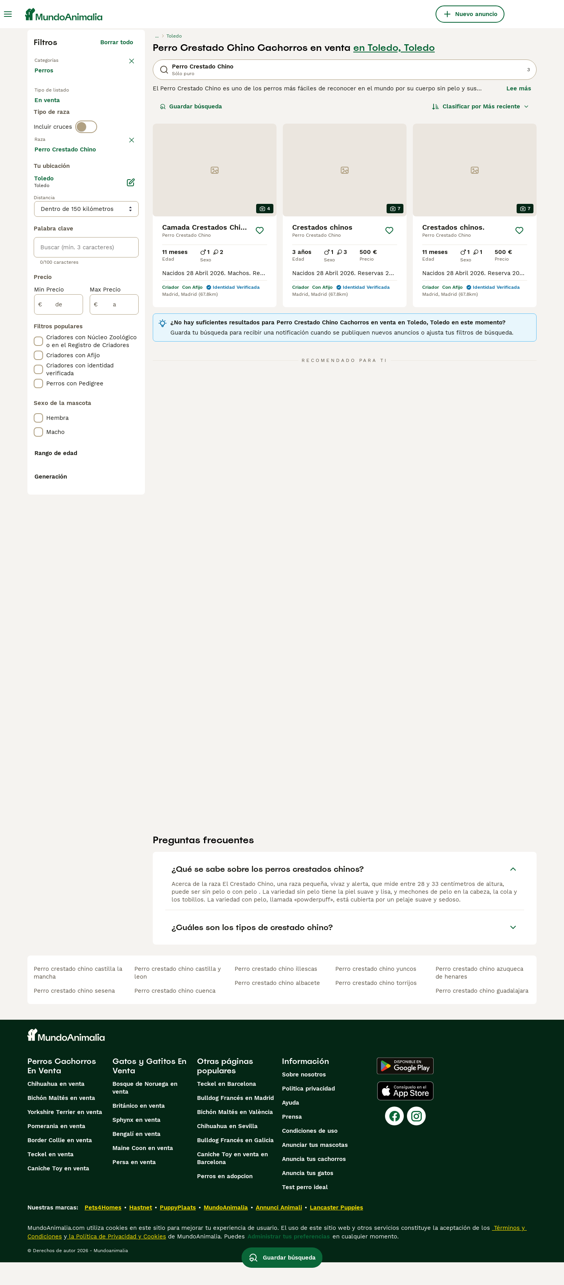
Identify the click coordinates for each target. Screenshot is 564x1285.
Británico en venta (138, 1128)
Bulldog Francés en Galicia (235, 1162)
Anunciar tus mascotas (315, 1167)
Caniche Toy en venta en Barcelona (232, 1180)
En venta (53, 114)
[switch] (86, 163)
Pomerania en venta (56, 1148)
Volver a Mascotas (62, 59)
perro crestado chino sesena (74, 1013)
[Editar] (131, 397)
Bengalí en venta (136, 1156)
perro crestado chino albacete (277, 1005)
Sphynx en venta (136, 1142)
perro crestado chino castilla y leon (177, 995)
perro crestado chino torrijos (376, 1005)
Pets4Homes (103, 1230)
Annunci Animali (279, 1230)
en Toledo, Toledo (394, 47)
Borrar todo (116, 42)
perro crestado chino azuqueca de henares (479, 995)
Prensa (292, 1139)
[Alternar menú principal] (8, 14)
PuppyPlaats (178, 1230)
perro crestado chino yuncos (375, 991)
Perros (45, 78)
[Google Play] (405, 1088)
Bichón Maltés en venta (61, 1120)
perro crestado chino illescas (276, 991)
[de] (58, 519)
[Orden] (481, 106)
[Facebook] (394, 1138)
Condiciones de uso (310, 1153)
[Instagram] (416, 1138)
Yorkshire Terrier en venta (64, 1134)
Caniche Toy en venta (58, 1191)
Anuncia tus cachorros (314, 1181)
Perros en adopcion (225, 1198)
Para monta (57, 133)
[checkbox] (38, 220)
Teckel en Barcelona (226, 1106)
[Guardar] (259, 230)
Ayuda (290, 1125)
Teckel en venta (50, 1177)
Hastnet (140, 1230)
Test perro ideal (305, 1209)
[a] (114, 519)
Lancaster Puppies (336, 1230)
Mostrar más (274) (106, 362)
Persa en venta (134, 1184)
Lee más (518, 88)
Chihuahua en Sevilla (227, 1148)
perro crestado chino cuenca (174, 1013)
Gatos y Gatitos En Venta (149, 1088)
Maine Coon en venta (142, 1170)
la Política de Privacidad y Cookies (116, 1259)
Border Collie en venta (59, 1162)
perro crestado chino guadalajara (482, 1013)
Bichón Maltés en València (235, 1134)
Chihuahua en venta (56, 1106)
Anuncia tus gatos (307, 1195)
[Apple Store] (405, 1113)
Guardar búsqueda (191, 106)
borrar (124, 179)
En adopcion (101, 114)
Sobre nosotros (304, 1097)
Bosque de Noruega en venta (144, 1110)
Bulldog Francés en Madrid (235, 1120)
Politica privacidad (308, 1111)
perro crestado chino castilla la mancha (78, 995)
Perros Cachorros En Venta (61, 1088)
